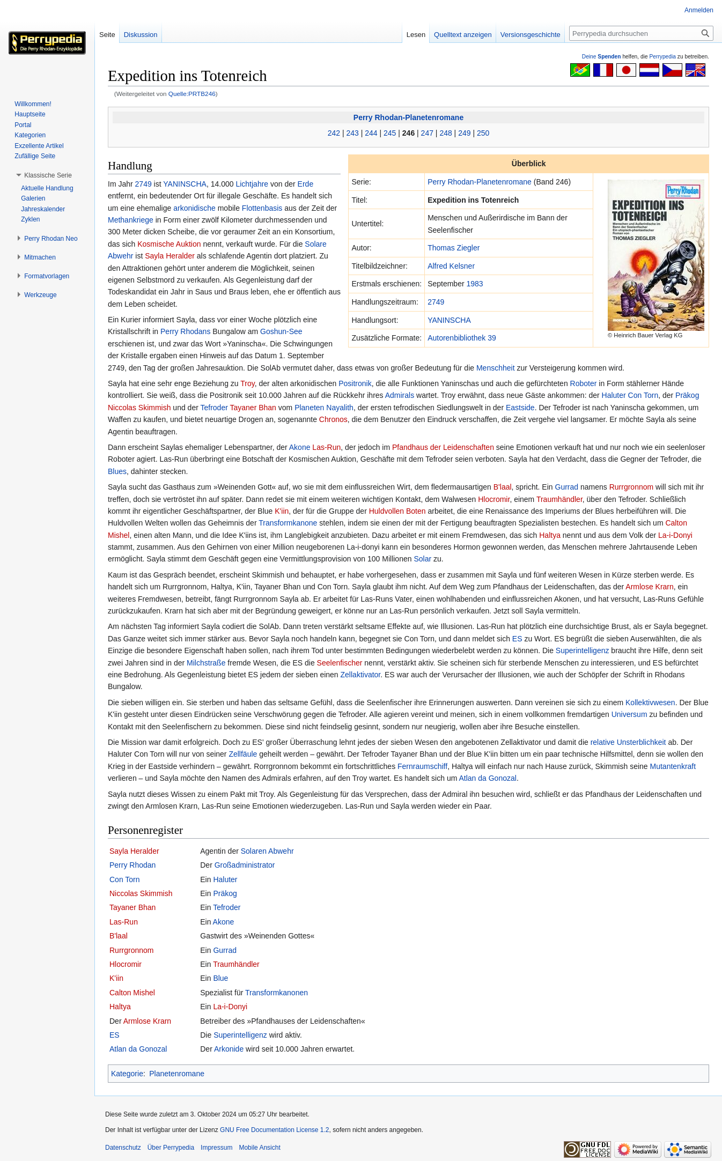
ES (517, 638)
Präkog (687, 395)
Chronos (333, 419)
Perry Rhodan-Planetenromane (408, 117)
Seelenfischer (340, 663)
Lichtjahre (251, 184)
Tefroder (213, 407)
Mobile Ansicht (259, 1147)
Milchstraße (206, 663)
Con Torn (643, 395)
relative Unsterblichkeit (628, 742)
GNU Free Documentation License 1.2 (274, 1130)
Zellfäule (243, 754)
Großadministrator (245, 865)
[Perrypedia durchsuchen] (641, 33)
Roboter (583, 383)
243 (352, 133)
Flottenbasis (262, 208)
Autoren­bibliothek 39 (462, 338)
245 (390, 133)
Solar (422, 558)
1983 (475, 283)
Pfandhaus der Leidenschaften (443, 447)
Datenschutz (123, 1147)
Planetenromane (176, 1073)
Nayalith (339, 407)
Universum (629, 714)
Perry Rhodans (185, 331)
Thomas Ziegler (454, 247)
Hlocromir (494, 499)
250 (483, 133)
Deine (601, 57)
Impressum (216, 1147)
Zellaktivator (361, 674)
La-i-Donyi (675, 535)
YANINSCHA (449, 320)
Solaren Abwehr (267, 851)
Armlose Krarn (649, 586)
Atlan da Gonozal (487, 778)
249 (464, 133)
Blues (117, 471)
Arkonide (229, 1049)
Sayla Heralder (170, 256)
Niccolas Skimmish (139, 407)
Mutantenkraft (673, 766)
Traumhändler (559, 499)
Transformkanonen (276, 992)
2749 (436, 302)
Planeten (309, 407)
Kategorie (127, 1073)
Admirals (399, 395)
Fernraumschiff (422, 766)
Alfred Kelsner (451, 266)
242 (334, 133)
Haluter (614, 395)
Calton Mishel (132, 992)
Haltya (550, 535)
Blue (220, 978)
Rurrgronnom (631, 487)
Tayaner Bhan (253, 407)
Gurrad (567, 487)
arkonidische (194, 208)
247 (427, 133)
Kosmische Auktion (169, 244)
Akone (300, 447)
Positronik (354, 383)
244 (371, 133)
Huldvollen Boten (397, 511)
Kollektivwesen (650, 702)
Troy (247, 383)
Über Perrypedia (171, 1147)
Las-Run (326, 447)
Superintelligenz (582, 650)
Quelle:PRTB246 (192, 93)
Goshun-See (281, 331)
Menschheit (495, 368)
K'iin (282, 511)
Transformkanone (288, 523)
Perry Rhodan (132, 865)
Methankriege (130, 220)
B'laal (502, 487)
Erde (306, 184)
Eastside (520, 407)
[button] (48, 175)
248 (445, 133)
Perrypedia (662, 57)
